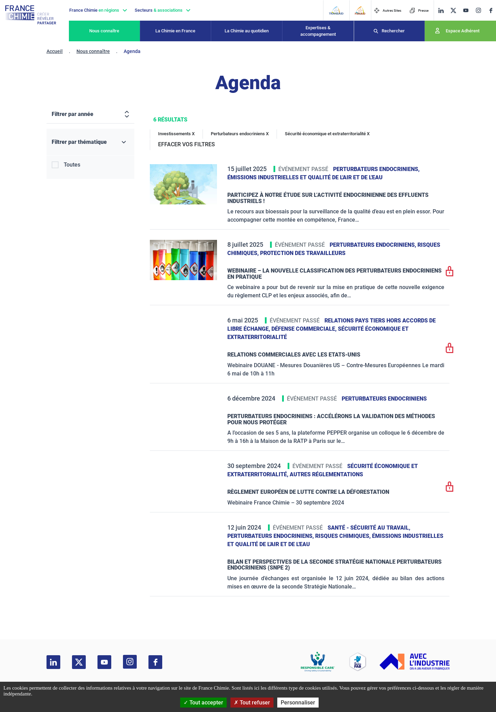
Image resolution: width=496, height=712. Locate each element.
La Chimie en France (175, 30)
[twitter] (453, 10)
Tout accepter (203, 702)
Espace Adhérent (462, 30)
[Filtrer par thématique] (90, 142)
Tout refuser (252, 702)
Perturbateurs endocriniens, (376, 169)
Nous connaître (104, 30)
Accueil (54, 51)
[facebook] (491, 10)
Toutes (72, 164)
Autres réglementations (326, 474)
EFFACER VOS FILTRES (186, 144)
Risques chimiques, (343, 536)
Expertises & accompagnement (318, 31)
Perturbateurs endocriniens (384, 398)
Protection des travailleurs (302, 253)
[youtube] (466, 10)
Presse (419, 10)
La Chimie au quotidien (247, 30)
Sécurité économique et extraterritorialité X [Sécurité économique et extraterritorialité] (327, 133)
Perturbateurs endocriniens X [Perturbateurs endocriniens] (240, 133)
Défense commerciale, (304, 329)
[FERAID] (360, 10)
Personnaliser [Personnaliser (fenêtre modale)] (298, 702)
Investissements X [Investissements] (176, 133)
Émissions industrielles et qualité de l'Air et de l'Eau (305, 177)
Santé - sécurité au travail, (369, 527)
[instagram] (478, 10)
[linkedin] (441, 10)
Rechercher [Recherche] (393, 30)
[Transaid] (336, 10)
